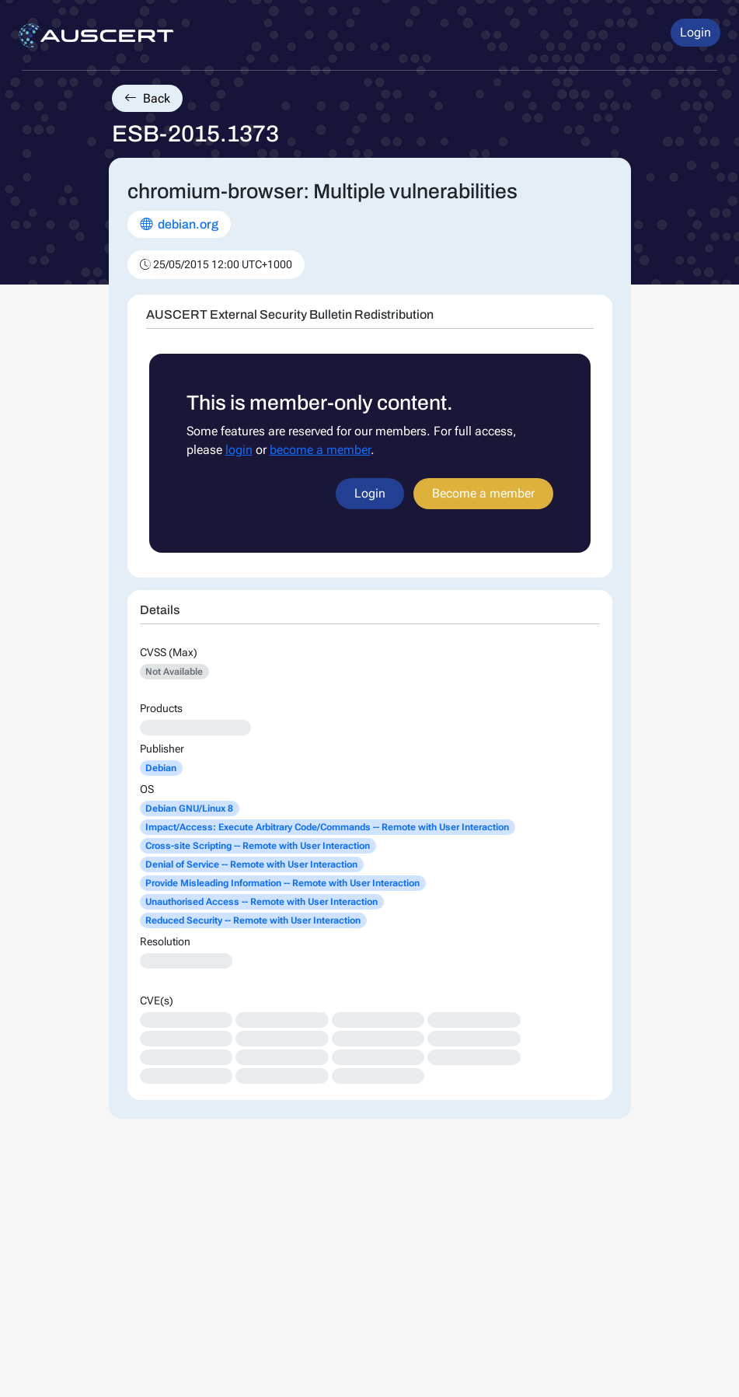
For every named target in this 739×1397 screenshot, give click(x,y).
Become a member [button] (483, 493)
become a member (320, 449)
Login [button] (695, 32)
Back (147, 98)
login (239, 449)
